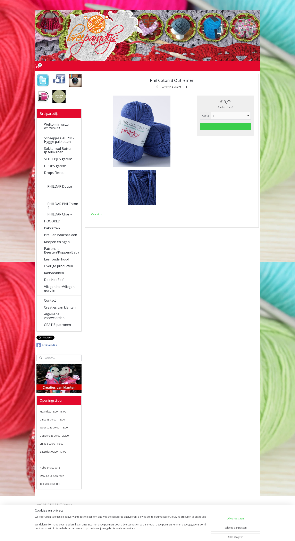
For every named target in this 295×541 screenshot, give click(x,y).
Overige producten (58, 266)
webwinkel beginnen (155, 533)
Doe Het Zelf (54, 279)
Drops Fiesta (54, 172)
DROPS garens (55, 166)
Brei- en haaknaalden (60, 235)
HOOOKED (52, 221)
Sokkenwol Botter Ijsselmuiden (58, 150)
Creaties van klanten (60, 307)
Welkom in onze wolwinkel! (56, 126)
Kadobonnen (54, 273)
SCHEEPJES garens (58, 159)
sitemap (131, 533)
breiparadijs (46, 345)
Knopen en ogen (57, 242)
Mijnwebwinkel (191, 533)
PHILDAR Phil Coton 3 (62, 195)
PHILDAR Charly (59, 214)
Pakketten (52, 228)
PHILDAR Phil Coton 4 (62, 206)
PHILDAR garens (57, 179)
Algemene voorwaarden (54, 316)
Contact (50, 300)
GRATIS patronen (57, 324)
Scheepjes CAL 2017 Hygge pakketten (59, 140)
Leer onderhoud (56, 259)
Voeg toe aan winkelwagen (225, 126)
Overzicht (96, 214)
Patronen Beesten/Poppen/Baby (61, 250)
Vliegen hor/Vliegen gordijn (59, 288)
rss (139, 533)
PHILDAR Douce (59, 186)
